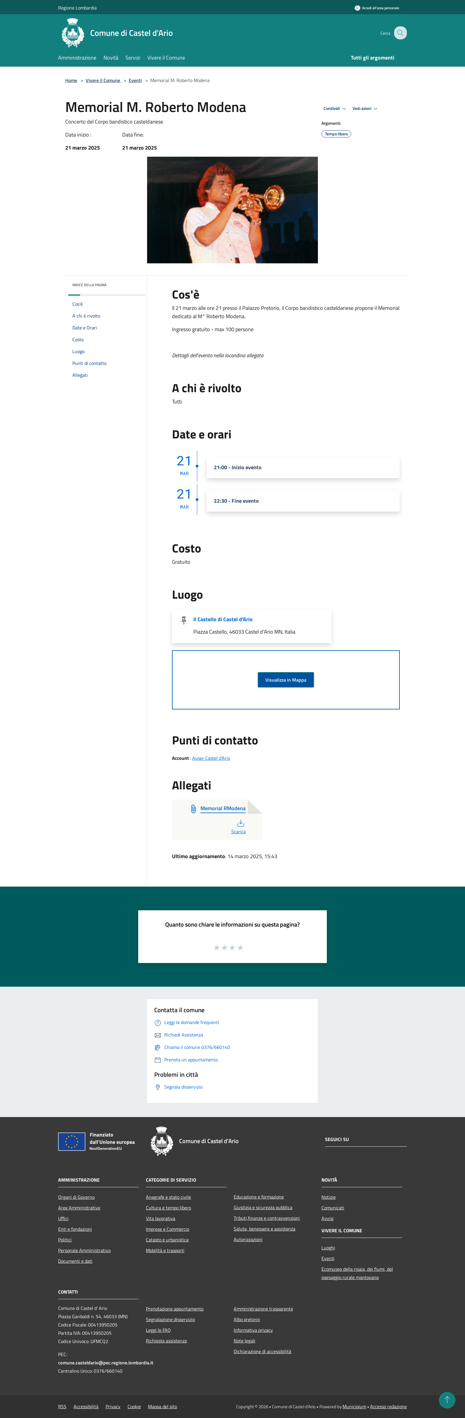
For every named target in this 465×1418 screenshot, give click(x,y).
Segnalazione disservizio (170, 1319)
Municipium (354, 1406)
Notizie (328, 1197)
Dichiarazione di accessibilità (262, 1351)
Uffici (63, 1218)
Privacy (113, 1406)
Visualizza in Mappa (285, 679)
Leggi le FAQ (158, 1330)
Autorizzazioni (248, 1239)
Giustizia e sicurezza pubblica (263, 1207)
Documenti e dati (75, 1261)
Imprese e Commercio (167, 1229)
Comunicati (332, 1207)
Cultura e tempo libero (168, 1207)
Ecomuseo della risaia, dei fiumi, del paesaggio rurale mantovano (357, 1273)
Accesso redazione (388, 1406)
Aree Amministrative (79, 1207)
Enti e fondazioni (75, 1229)
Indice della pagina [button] (89, 285)
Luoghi (328, 1247)
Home (71, 80)
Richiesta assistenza (166, 1340)
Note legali (244, 1340)
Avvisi (327, 1218)
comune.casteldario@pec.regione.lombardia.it (105, 1362)
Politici (65, 1239)
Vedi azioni (366, 108)
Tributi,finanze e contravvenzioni (267, 1218)
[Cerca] (400, 33)
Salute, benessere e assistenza (264, 1228)
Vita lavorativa (160, 1218)
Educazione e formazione (259, 1196)
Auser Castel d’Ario (211, 758)
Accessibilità (86, 1406)
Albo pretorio (247, 1319)
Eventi (135, 80)
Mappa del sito (162, 1406)
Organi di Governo (76, 1197)
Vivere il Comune (103, 80)
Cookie (134, 1406)
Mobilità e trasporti (165, 1250)
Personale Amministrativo (84, 1250)
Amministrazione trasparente (263, 1308)
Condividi (336, 108)
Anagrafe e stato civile (168, 1197)
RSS (62, 1406)
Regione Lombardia (77, 7)
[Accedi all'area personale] (377, 8)
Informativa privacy (253, 1330)
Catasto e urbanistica (167, 1239)
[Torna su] (447, 1400)
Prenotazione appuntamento (174, 1308)
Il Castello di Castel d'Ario (223, 619)
